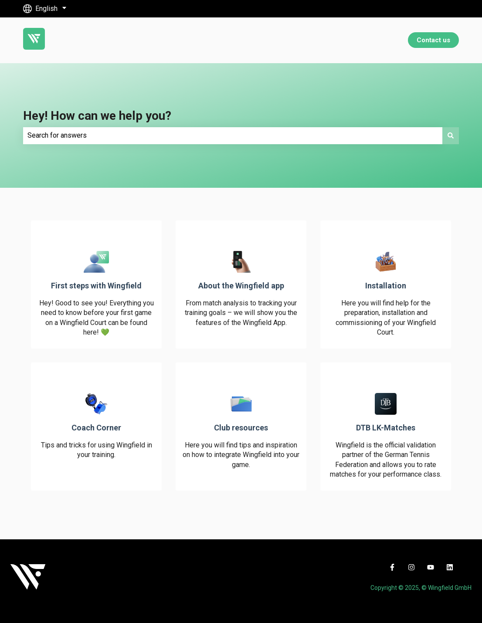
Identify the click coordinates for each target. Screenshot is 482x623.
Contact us (433, 40)
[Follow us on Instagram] (411, 567)
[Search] (450, 135)
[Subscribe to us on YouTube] (431, 567)
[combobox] (232, 135)
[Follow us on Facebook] (392, 567)
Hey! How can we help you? (97, 115)
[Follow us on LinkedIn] (450, 567)
